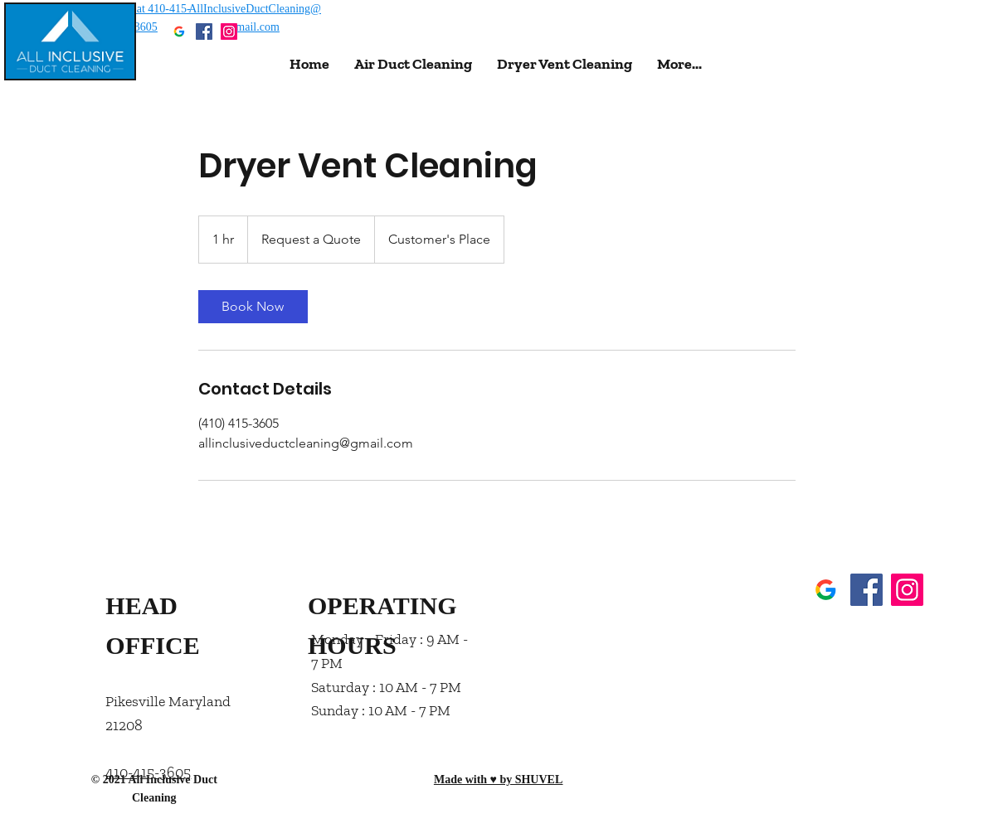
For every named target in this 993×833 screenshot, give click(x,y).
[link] (253, 306)
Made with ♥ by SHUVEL (498, 779)
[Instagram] (229, 31)
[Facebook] (204, 31)
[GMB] (179, 31)
